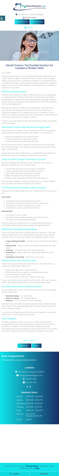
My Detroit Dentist (34, 326)
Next (37, 346)
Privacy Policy (32, 466)
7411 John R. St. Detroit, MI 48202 (29, 14)
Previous (24, 346)
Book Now (44, 474)
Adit (37, 468)
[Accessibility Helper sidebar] (2, 18)
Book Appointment (22, 22)
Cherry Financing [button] (37, 22)
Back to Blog (29, 340)
